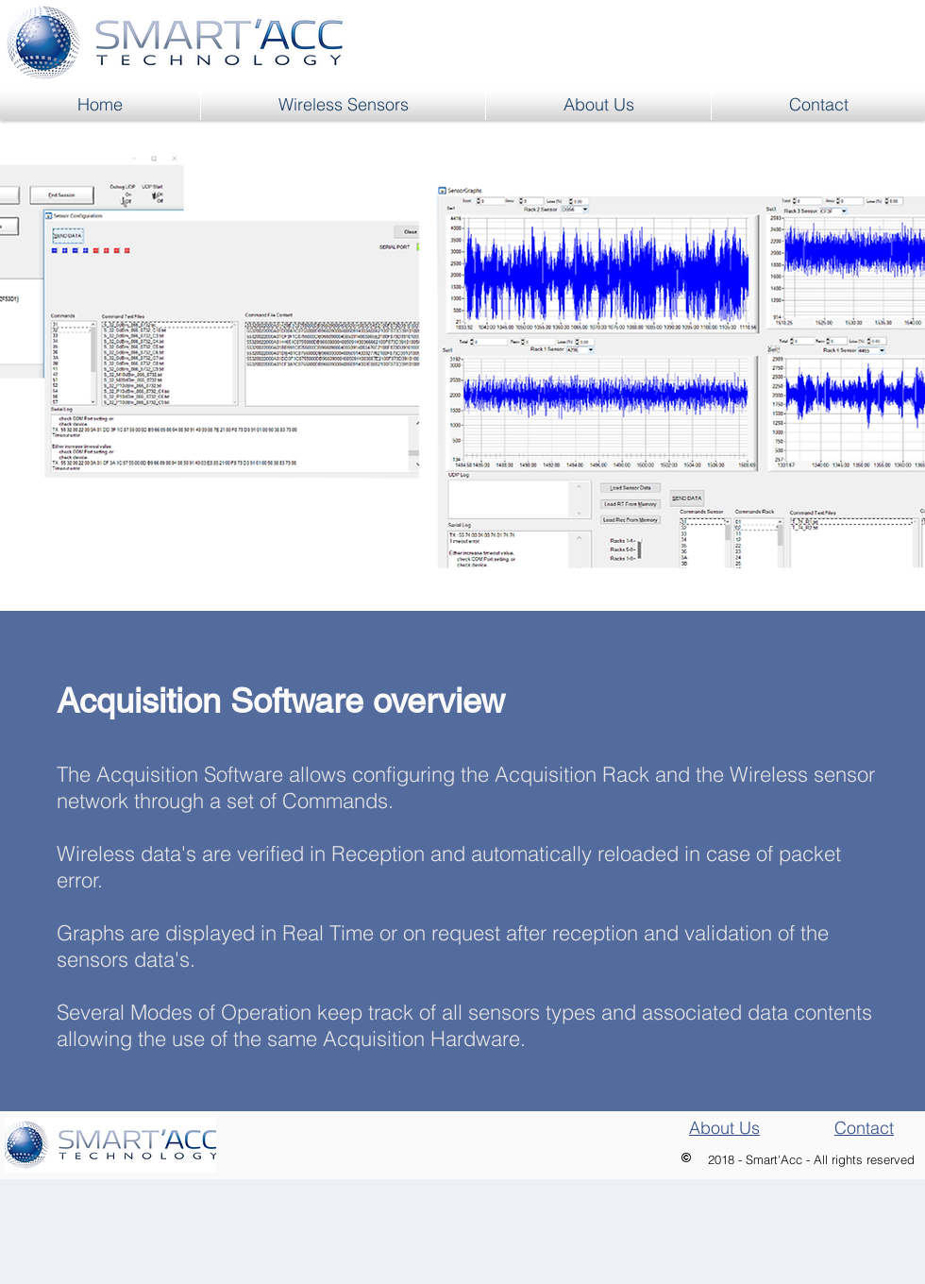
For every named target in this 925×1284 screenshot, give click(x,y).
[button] (343, 105)
